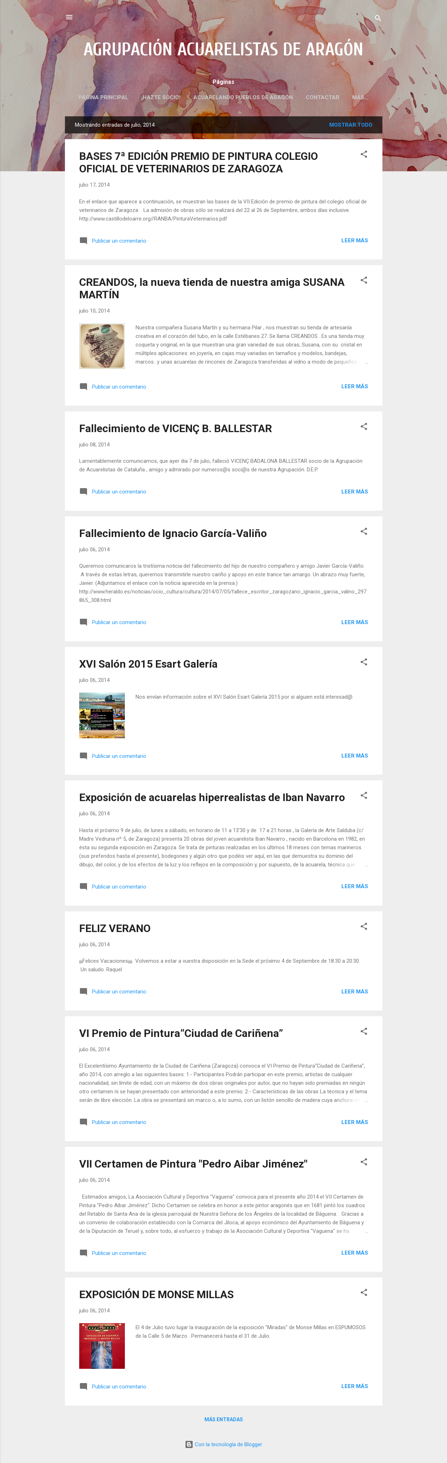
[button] (364, 156)
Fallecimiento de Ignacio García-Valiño (173, 534)
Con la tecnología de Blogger (223, 1444)
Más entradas (223, 1421)
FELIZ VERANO (115, 929)
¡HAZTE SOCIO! (161, 97)
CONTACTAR (322, 97)
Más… (360, 97)
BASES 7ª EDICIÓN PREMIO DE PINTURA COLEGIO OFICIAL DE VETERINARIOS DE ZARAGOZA (198, 163)
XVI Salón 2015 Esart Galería (148, 665)
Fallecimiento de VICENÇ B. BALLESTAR (175, 430)
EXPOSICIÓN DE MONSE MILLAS (156, 1296)
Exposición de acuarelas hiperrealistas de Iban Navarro (212, 799)
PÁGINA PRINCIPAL (103, 97)
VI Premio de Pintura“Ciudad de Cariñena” (181, 1034)
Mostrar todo (350, 126)
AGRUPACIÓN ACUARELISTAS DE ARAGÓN (223, 49)
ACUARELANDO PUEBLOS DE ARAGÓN (243, 97)
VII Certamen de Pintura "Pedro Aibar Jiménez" (193, 1165)
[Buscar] (378, 19)
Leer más (354, 242)
